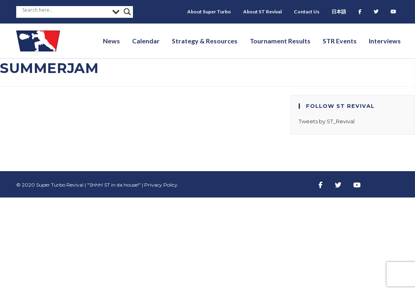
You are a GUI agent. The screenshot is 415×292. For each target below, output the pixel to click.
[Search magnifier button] (127, 11)
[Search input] (65, 9)
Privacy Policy (161, 185)
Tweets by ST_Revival (327, 121)
